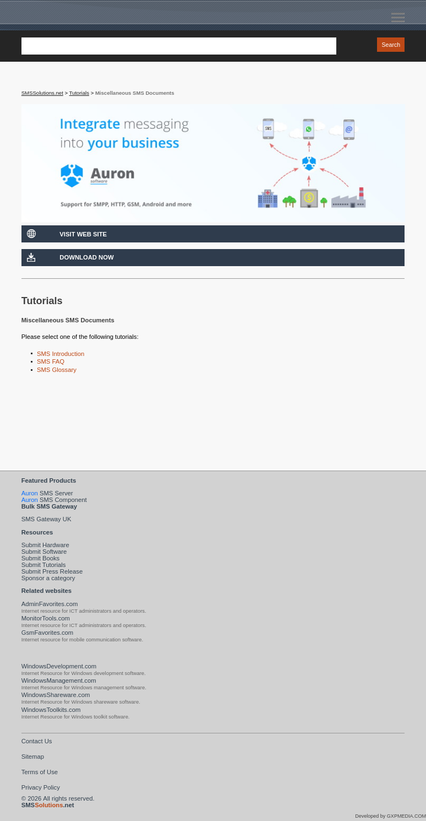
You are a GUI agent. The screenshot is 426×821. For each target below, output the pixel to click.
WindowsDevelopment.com (59, 666)
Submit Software (44, 551)
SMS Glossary (57, 369)
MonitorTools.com (45, 618)
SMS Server (47, 493)
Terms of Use (39, 772)
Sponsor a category (48, 578)
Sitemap (32, 756)
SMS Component (54, 499)
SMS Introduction (60, 353)
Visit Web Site (83, 234)
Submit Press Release (52, 571)
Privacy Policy (40, 787)
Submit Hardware (45, 545)
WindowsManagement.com (58, 680)
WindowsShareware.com (55, 695)
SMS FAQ (50, 361)
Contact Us (36, 741)
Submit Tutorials (43, 564)
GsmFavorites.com (47, 632)
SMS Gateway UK (46, 519)
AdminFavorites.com (49, 604)
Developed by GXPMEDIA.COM (390, 816)
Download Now (86, 257)
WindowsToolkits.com (51, 709)
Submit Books (40, 558)
